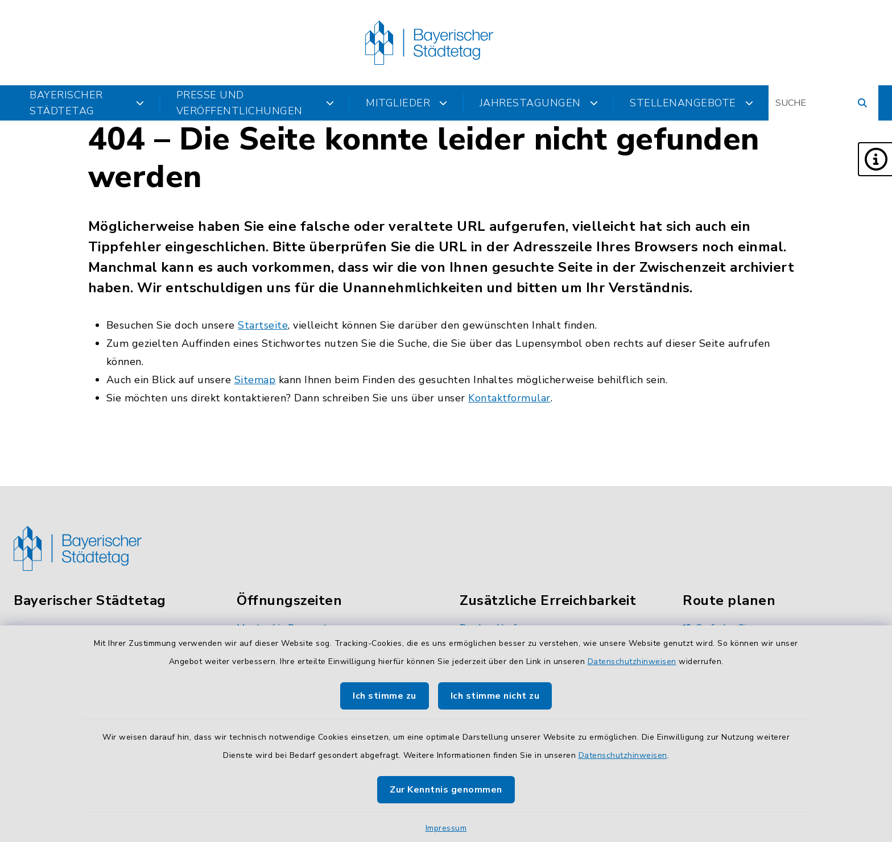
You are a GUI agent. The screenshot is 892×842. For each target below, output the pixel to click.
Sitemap (255, 380)
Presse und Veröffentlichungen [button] (255, 103)
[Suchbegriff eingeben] (823, 103)
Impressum (446, 828)
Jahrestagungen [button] (539, 103)
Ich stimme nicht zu (495, 696)
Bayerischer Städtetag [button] (87, 103)
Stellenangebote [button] (691, 103)
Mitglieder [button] (407, 103)
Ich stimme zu (384, 696)
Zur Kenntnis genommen (446, 789)
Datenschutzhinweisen (632, 661)
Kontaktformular (509, 398)
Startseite (263, 325)
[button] (875, 159)
